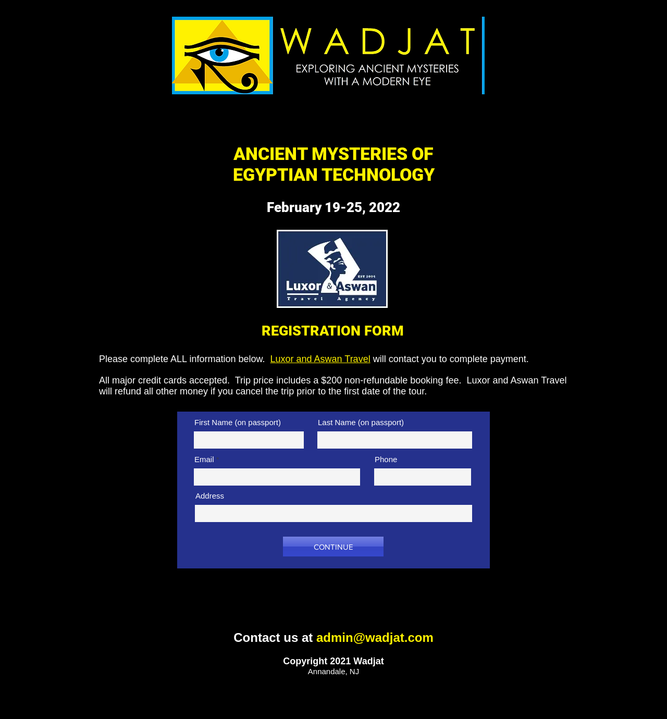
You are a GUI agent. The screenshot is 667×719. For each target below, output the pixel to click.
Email (204, 459)
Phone (386, 459)
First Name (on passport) (237, 422)
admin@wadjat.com (375, 637)
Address (209, 496)
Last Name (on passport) (361, 422)
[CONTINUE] (333, 546)
